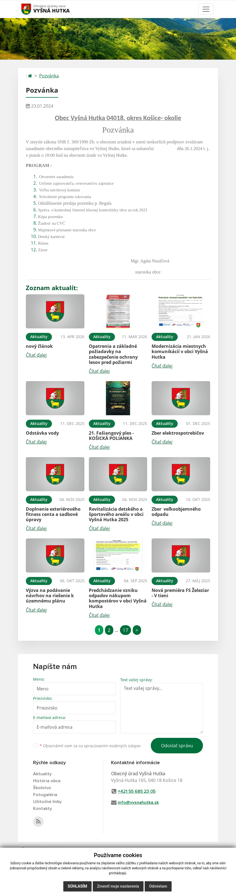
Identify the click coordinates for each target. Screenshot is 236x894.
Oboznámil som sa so (90, 745)
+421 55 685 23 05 (136, 791)
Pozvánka (49, 76)
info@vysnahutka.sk (138, 802)
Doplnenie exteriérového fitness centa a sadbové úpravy (53, 514)
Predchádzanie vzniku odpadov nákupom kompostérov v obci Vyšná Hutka (118, 598)
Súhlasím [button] (77, 886)
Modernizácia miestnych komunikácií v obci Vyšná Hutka (180, 351)
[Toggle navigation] (206, 9)
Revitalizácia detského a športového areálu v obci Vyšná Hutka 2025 (116, 514)
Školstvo (42, 788)
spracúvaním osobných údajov (112, 745)
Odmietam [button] (158, 886)
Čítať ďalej (36, 355)
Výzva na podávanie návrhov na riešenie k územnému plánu (50, 595)
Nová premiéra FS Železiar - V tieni (180, 593)
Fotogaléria (45, 794)
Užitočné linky (47, 801)
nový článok (39, 346)
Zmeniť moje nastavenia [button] (118, 886)
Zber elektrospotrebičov (178, 433)
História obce (47, 781)
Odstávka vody (42, 433)
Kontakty (42, 808)
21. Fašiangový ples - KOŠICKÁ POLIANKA (111, 435)
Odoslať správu (177, 746)
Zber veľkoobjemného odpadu (177, 511)
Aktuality (42, 774)
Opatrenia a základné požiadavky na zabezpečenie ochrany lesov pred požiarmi (113, 354)
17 (125, 630)
